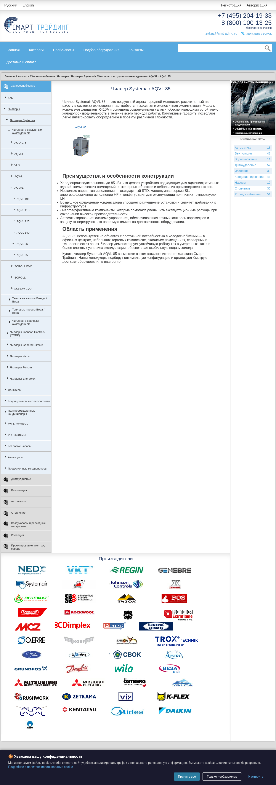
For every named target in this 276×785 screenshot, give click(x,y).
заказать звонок (259, 33)
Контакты (136, 50)
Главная (13, 50)
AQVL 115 (22, 210)
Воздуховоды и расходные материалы (24, 524)
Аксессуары (15, 457)
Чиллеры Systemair (22, 120)
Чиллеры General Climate (26, 345)
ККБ (10, 97)
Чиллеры (14, 109)
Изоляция (13, 535)
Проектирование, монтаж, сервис (24, 547)
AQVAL (18, 187)
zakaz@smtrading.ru (221, 33)
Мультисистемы (18, 423)
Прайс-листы (63, 50)
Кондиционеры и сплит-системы (29, 401)
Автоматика (14, 502)
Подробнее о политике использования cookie (40, 767)
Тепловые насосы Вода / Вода (28, 311)
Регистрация (231, 5)
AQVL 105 (22, 199)
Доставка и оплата (21, 62)
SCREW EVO (22, 288)
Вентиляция (15, 491)
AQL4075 (20, 142)
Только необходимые (222, 776)
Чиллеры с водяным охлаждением (25, 322)
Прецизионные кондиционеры (27, 468)
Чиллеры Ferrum (21, 367)
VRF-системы (17, 434)
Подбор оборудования (101, 50)
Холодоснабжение (19, 86)
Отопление (14, 513)
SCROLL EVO (23, 266)
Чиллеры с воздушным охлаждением (27, 131)
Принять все (187, 776)
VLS (17, 165)
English (28, 5)
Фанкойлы (14, 390)
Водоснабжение (253, 159)
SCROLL (20, 277)
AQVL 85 (22, 243)
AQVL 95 (22, 255)
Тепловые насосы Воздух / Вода (29, 300)
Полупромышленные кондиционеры (21, 412)
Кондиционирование (253, 177)
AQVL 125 (22, 221)
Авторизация (257, 5)
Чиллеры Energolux (22, 378)
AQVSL (19, 154)
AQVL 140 (22, 232)
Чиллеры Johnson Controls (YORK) (27, 333)
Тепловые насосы (19, 446)
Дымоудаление (17, 479)
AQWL (18, 176)
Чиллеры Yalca (19, 356)
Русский (10, 5)
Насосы (253, 183)
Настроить (255, 776)
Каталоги (36, 50)
